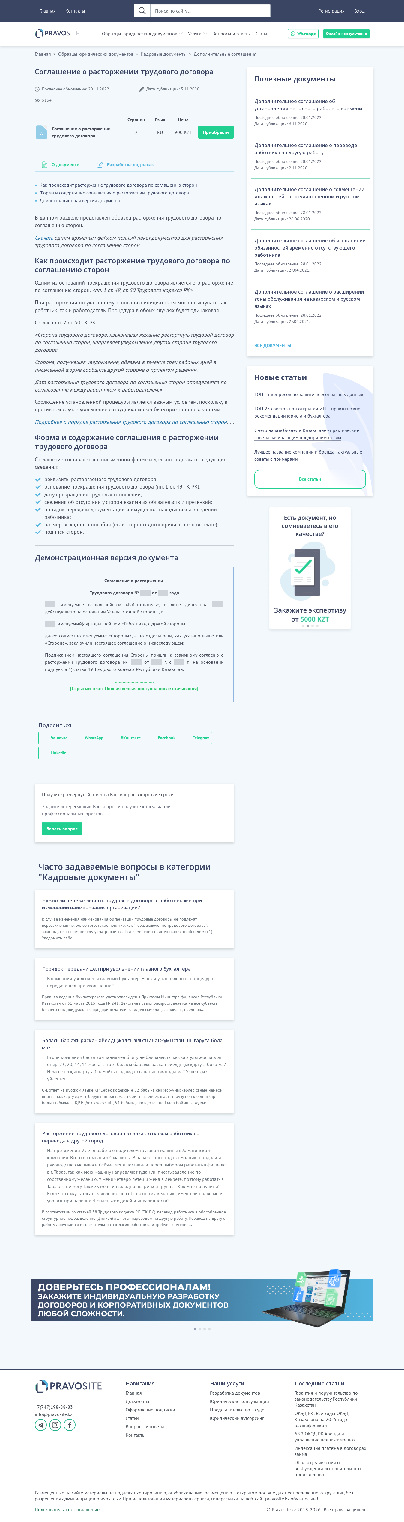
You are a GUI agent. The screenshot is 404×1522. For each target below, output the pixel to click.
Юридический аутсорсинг (237, 1418)
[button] (262, 569)
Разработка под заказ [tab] (130, 164)
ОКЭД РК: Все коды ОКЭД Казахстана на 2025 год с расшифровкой (322, 1419)
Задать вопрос (62, 829)
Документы (137, 1401)
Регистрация (332, 11)
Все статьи (310, 479)
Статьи (262, 34)
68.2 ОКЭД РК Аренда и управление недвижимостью (325, 1437)
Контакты (75, 11)
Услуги (195, 34)
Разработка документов (235, 1393)
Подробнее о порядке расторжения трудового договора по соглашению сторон (131, 421)
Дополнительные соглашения (225, 54)
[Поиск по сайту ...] (210, 10)
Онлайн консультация (346, 33)
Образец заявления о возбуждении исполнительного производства (328, 1468)
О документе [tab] (65, 164)
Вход (359, 11)
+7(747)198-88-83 (54, 1407)
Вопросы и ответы (231, 34)
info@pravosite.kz (53, 1414)
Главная (48, 11)
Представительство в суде (237, 1410)
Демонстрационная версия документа (80, 200)
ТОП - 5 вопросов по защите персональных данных (308, 394)
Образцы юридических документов (139, 34)
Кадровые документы (164, 54)
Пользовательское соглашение (67, 1509)
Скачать (44, 237)
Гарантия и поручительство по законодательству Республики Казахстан (326, 1399)
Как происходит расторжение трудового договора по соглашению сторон (118, 185)
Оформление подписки (150, 1410)
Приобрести (216, 132)
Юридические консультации (239, 1401)
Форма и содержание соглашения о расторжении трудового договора (114, 193)
